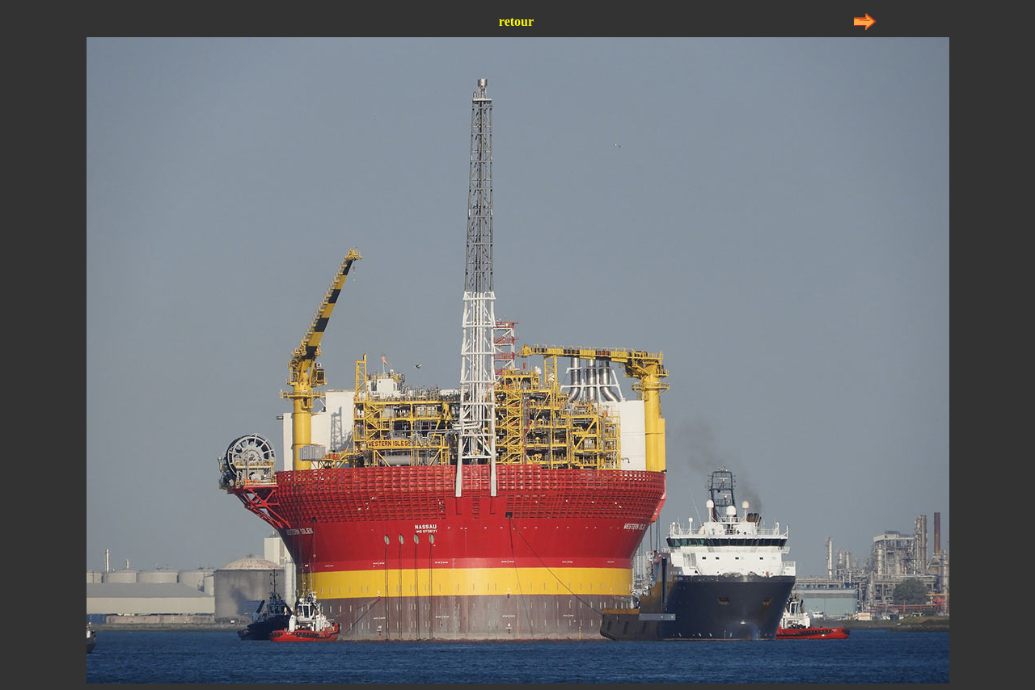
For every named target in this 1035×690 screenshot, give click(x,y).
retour (516, 21)
